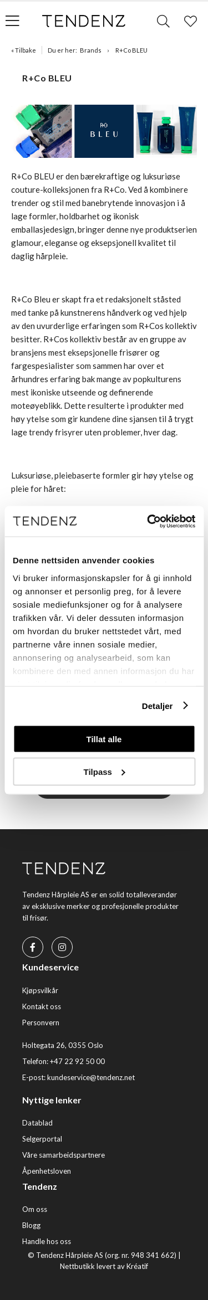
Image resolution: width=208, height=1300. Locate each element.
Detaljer (157, 705)
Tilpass (104, 771)
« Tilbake (23, 50)
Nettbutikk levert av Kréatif (104, 1266)
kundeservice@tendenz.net (91, 1077)
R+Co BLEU (131, 50)
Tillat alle (104, 739)
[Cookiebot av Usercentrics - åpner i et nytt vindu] (148, 521)
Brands (91, 50)
